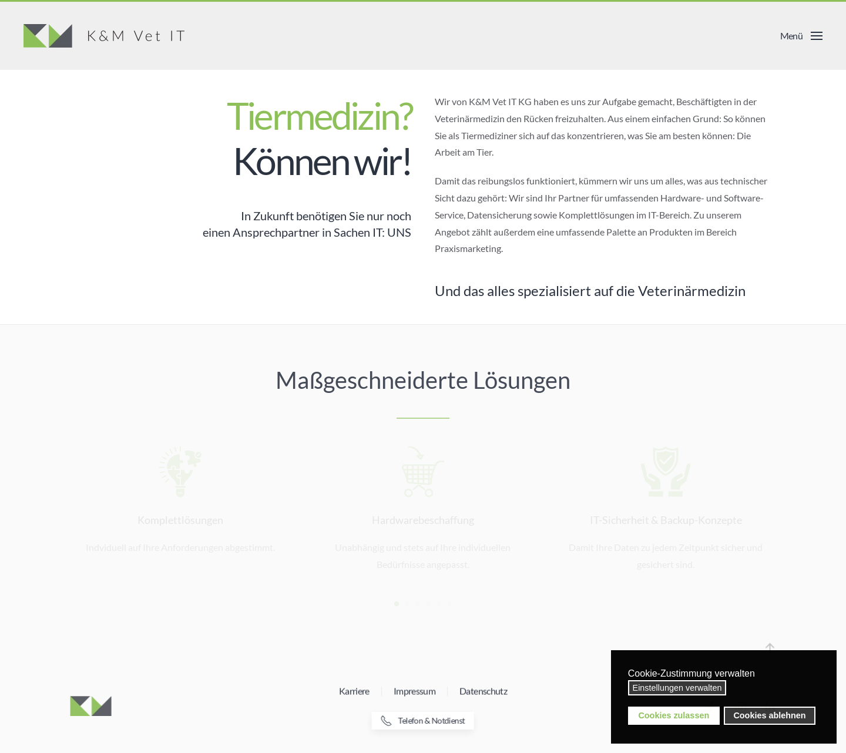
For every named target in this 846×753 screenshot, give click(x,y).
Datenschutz (483, 691)
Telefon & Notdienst (422, 721)
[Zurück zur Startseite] (104, 35)
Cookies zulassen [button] (673, 715)
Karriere (354, 691)
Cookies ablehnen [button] (769, 715)
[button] (801, 35)
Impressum (414, 691)
